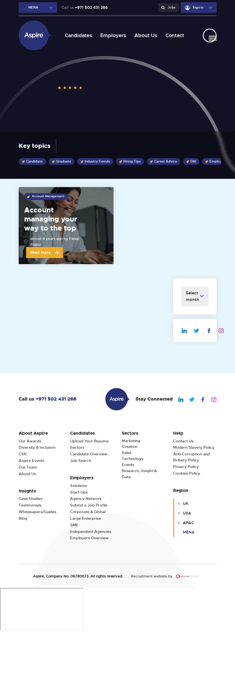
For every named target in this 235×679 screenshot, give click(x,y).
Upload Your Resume (89, 488)
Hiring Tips (130, 161)
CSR (22, 501)
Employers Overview (89, 584)
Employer (215, 161)
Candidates (75, 35)
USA (187, 559)
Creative (129, 493)
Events (128, 511)
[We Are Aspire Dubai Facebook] (212, 377)
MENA (189, 578)
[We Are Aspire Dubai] (35, 35)
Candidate (32, 161)
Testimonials (30, 552)
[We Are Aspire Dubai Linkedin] (187, 377)
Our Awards (30, 488)
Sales (126, 499)
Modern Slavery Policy (193, 494)
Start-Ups (79, 539)
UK (186, 550)
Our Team (28, 514)
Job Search (80, 507)
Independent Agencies (90, 578)
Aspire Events (31, 507)
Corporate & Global (88, 558)
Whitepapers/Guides (37, 558)
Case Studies (30, 545)
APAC (188, 569)
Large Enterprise (85, 565)
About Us (143, 35)
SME (74, 572)
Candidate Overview (88, 501)
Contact (172, 35)
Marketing (131, 487)
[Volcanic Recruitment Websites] (188, 623)
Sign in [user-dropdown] (194, 7)
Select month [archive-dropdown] (192, 343)
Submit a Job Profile (88, 552)
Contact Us (183, 488)
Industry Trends (95, 161)
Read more (44, 299)
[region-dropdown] (38, 7)
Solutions (78, 532)
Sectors (77, 494)
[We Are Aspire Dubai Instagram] (225, 377)
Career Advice (163, 161)
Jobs (167, 7)
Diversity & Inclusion (37, 494)
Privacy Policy (186, 513)
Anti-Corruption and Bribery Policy (192, 504)
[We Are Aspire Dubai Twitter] (200, 377)
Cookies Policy (186, 520)
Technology (132, 505)
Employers (110, 35)
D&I (191, 161)
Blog (23, 565)
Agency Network (86, 545)
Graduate (61, 161)
